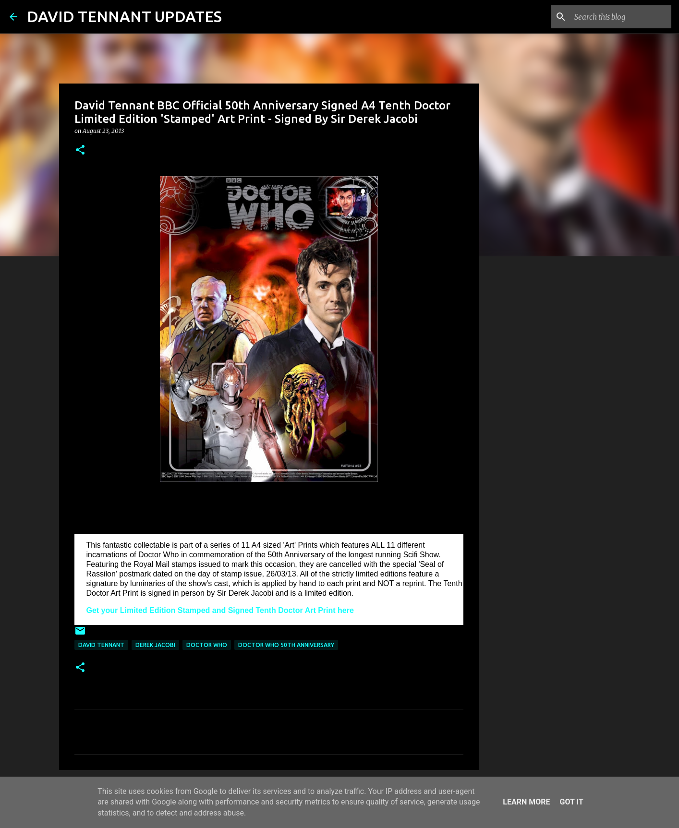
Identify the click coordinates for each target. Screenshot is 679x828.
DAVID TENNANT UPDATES (124, 16)
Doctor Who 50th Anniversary (286, 645)
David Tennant (101, 645)
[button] (80, 150)
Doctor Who (206, 645)
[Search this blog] (620, 16)
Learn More (526, 801)
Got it (571, 801)
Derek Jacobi (155, 645)
